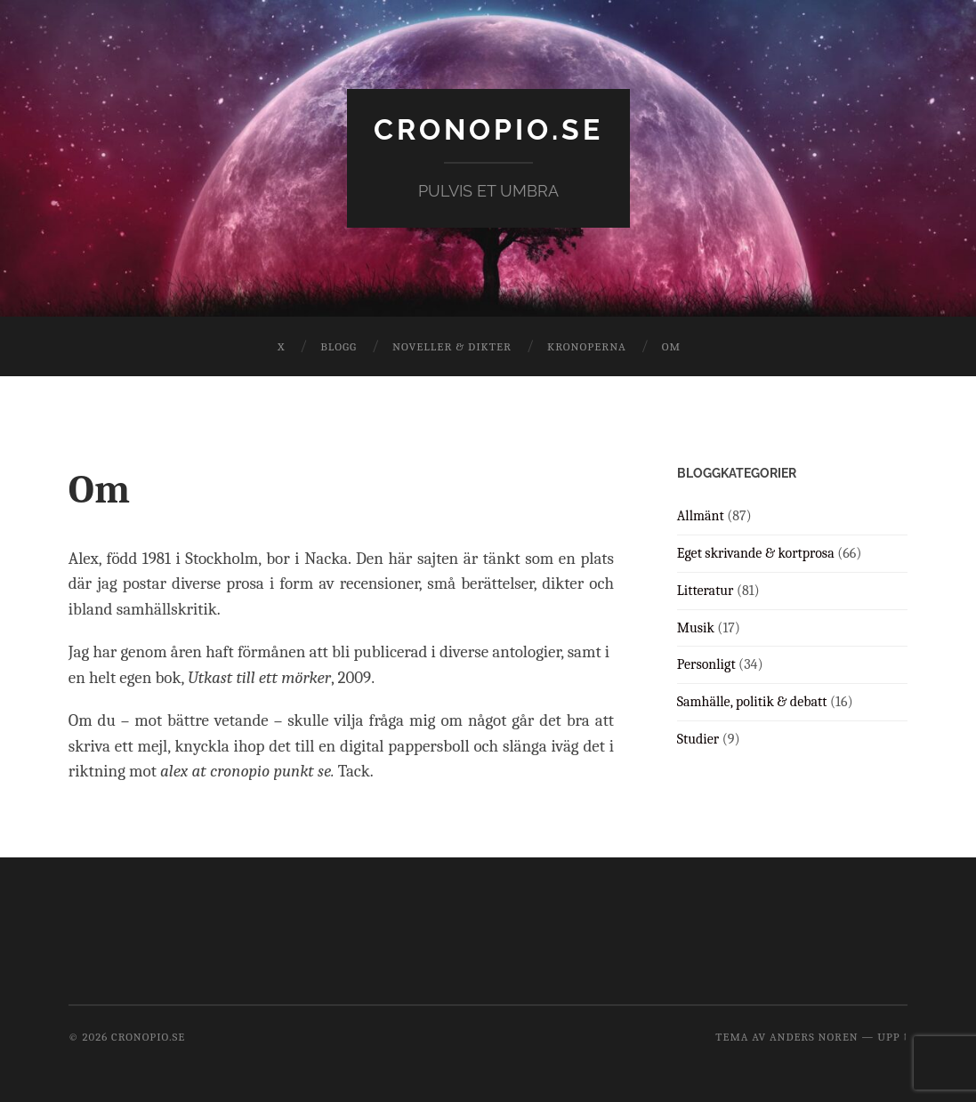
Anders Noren (814, 1036)
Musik (695, 628)
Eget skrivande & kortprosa (756, 553)
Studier (698, 739)
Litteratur (705, 591)
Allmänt (700, 516)
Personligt (706, 664)
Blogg (338, 346)
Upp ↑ (892, 1036)
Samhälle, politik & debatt (752, 702)
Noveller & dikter (452, 346)
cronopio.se (488, 129)
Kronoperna (586, 346)
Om (671, 346)
